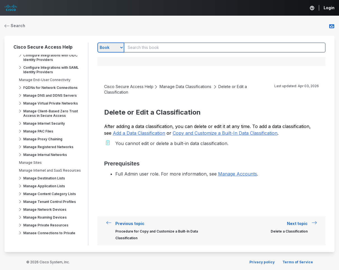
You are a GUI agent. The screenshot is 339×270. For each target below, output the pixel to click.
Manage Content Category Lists (49, 194)
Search (14, 25)
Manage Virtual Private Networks (50, 103)
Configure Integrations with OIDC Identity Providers (50, 57)
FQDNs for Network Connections (50, 88)
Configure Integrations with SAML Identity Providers (51, 69)
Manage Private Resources (45, 225)
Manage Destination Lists (44, 178)
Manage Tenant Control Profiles (49, 202)
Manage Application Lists (44, 186)
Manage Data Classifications (185, 86)
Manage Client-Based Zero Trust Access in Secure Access (50, 113)
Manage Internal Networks (45, 155)
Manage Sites (30, 162)
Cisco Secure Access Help (43, 47)
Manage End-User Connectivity (45, 80)
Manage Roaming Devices (45, 217)
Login (329, 7)
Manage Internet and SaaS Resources (50, 170)
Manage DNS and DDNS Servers (50, 95)
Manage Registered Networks (48, 147)
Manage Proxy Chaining (42, 139)
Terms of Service (297, 262)
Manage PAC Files (38, 131)
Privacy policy (262, 262)
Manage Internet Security (44, 123)
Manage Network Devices (44, 209)
